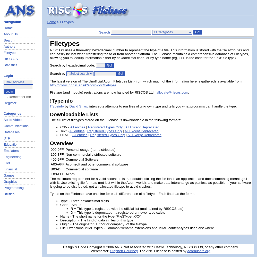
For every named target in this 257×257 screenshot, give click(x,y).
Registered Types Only (105, 127)
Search (9, 40)
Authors (9, 46)
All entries (77, 127)
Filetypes (10, 53)
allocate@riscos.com (172, 92)
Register (10, 103)
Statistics (10, 65)
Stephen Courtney (124, 251)
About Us (11, 34)
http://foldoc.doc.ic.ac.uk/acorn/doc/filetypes (83, 85)
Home (8, 28)
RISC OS (11, 59)
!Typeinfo (57, 106)
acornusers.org (198, 251)
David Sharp (79, 106)
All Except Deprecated (142, 127)
